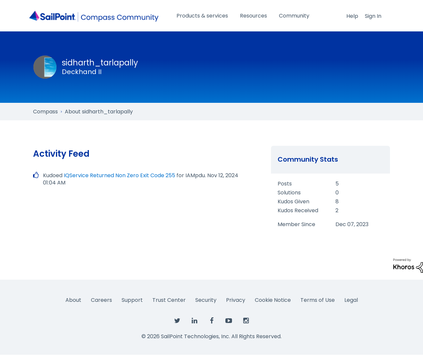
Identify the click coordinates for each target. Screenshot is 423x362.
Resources (253, 16)
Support (132, 300)
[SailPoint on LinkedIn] (194, 321)
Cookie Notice (273, 300)
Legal (351, 300)
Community (294, 16)
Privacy (235, 300)
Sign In (373, 16)
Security (205, 300)
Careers (101, 300)
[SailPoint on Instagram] (245, 321)
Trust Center (169, 300)
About (73, 300)
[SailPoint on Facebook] (211, 321)
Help (352, 16)
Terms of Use (317, 300)
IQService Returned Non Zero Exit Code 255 (119, 175)
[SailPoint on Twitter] (177, 321)
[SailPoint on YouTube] (228, 321)
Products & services (202, 16)
